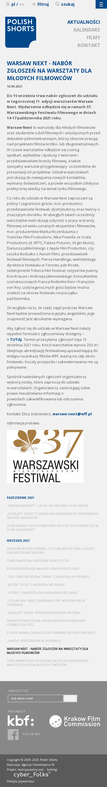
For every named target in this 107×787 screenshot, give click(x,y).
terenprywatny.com (31, 770)
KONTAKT (89, 45)
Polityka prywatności (20, 781)
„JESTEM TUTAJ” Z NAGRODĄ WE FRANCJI (36, 585)
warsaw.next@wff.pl (72, 413)
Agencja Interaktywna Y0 (38, 765)
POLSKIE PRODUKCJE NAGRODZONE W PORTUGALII (43, 569)
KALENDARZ (87, 30)
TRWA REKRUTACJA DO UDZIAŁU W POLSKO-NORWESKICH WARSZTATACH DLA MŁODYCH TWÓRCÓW (47, 663)
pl (13, 4)
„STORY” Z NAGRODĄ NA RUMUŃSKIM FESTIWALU (42, 593)
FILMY (93, 37)
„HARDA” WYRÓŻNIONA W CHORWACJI (34, 641)
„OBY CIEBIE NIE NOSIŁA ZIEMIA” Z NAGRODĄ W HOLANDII (48, 577)
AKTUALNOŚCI (83, 22)
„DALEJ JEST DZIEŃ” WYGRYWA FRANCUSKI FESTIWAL (43, 613)
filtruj (40, 4)
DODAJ (70, 698)
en (21, 4)
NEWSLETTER (18, 691)
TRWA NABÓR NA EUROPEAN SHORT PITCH (37, 561)
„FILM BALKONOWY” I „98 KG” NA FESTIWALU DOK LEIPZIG (47, 506)
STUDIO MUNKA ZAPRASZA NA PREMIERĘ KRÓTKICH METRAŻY (51, 633)
